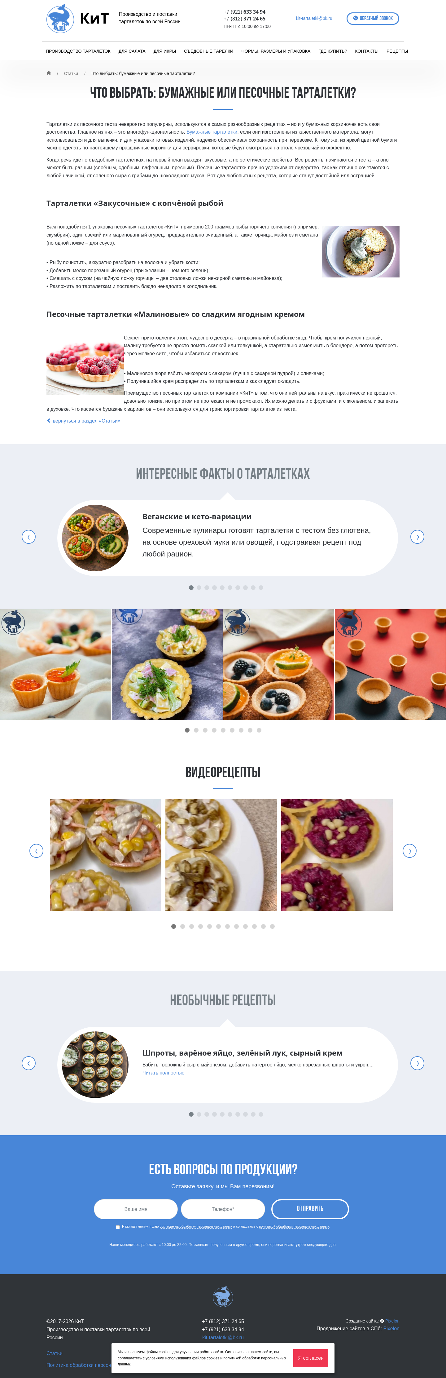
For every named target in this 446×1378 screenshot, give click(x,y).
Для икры (165, 51)
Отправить (310, 1209)
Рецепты (397, 51)
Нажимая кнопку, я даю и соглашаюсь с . (223, 1227)
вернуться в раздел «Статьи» (83, 420)
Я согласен (311, 1358)
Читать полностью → (166, 1072)
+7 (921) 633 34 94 (223, 1329)
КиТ (94, 18)
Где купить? (332, 51)
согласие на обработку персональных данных (196, 1226)
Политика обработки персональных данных (96, 1365)
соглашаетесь (130, 1358)
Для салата (132, 51)
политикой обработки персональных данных (294, 1226)
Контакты (367, 51)
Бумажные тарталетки (211, 132)
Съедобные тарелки (208, 51)
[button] (187, 730)
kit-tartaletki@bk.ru (314, 18)
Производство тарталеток (78, 51)
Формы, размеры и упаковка (275, 51)
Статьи (71, 73)
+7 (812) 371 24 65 (223, 1321)
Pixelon (392, 1320)
